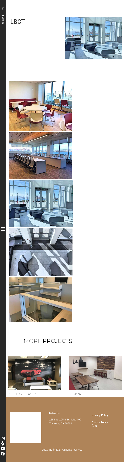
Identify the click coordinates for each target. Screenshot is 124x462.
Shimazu (75, 393)
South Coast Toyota (22, 393)
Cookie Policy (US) (100, 424)
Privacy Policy (100, 415)
